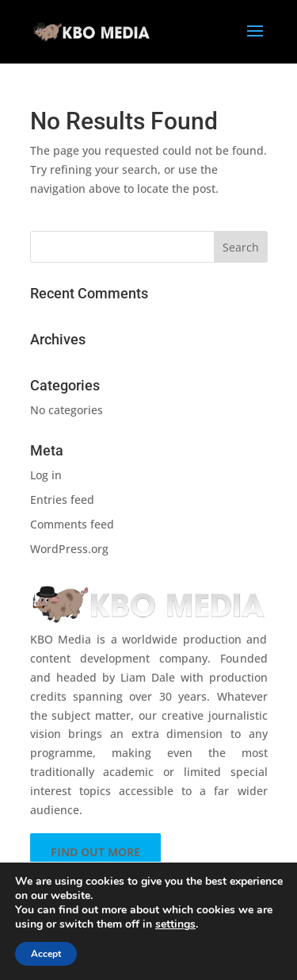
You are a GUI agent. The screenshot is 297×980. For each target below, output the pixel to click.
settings (175, 924)
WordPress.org (69, 548)
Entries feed (62, 499)
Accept (46, 953)
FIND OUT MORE (95, 851)
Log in (46, 474)
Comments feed (72, 524)
